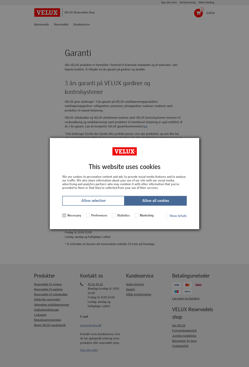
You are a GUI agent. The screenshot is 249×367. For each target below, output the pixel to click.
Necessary (71, 215)
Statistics (121, 215)
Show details (178, 216)
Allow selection (93, 201)
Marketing (144, 215)
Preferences (96, 215)
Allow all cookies (155, 201)
